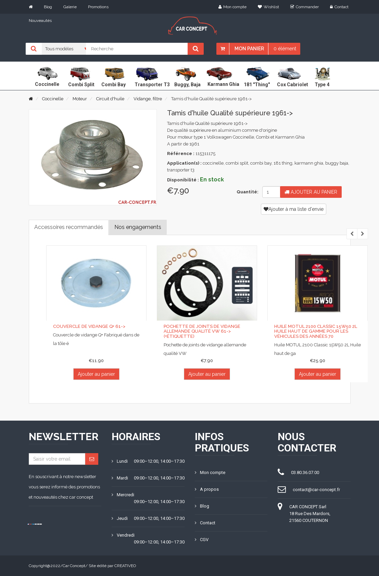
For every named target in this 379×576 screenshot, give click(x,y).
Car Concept (74, 565)
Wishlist (268, 6)
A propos (207, 489)
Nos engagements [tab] (137, 227)
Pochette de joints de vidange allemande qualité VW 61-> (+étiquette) (202, 331)
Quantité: (247, 191)
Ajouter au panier (311, 192)
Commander (304, 6)
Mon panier (249, 48)
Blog (48, 6)
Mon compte (232, 6)
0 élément (285, 48)
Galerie (70, 6)
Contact (339, 6)
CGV (202, 539)
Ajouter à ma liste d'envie (294, 209)
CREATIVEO (125, 565)
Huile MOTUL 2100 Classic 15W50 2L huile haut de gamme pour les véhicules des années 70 (315, 331)
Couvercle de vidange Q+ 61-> (89, 326)
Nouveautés (40, 20)
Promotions (98, 6)
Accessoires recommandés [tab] (68, 227)
